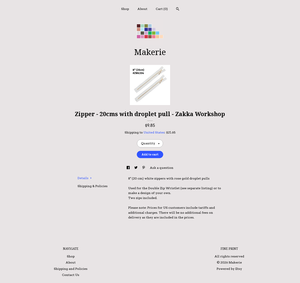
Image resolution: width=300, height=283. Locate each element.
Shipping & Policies (92, 186)
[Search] (177, 9)
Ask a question (161, 168)
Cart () (162, 9)
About (142, 9)
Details (84, 178)
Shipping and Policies (70, 269)
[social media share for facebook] (128, 168)
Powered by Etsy (229, 269)
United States (154, 132)
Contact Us (70, 275)
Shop (125, 9)
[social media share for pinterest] (144, 168)
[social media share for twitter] (136, 168)
